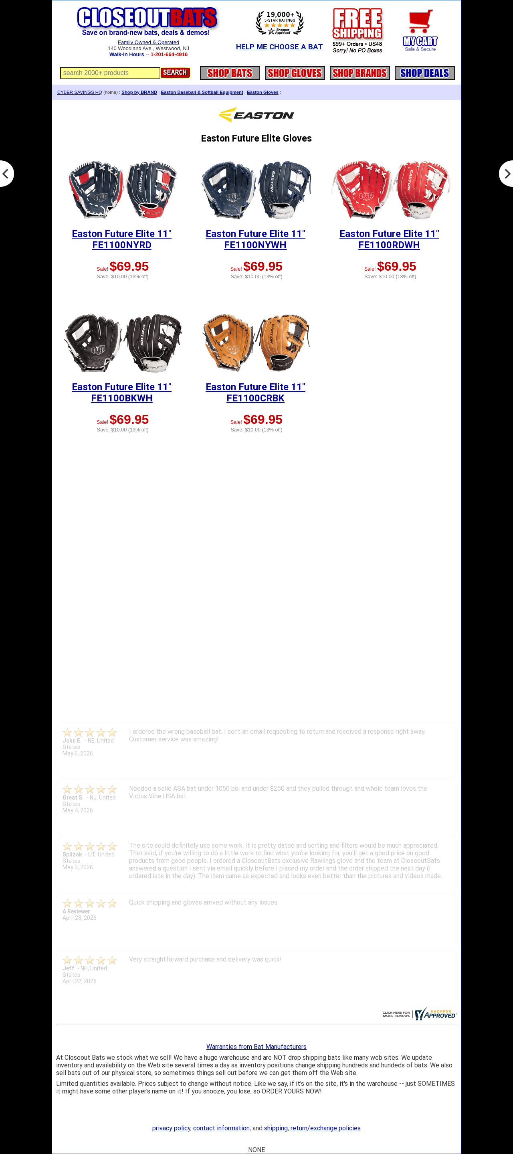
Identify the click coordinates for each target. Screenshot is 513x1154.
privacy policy (171, 1128)
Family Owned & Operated (148, 42)
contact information (221, 1128)
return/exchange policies (326, 1128)
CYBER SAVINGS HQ (79, 92)
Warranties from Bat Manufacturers (256, 1047)
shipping (276, 1128)
